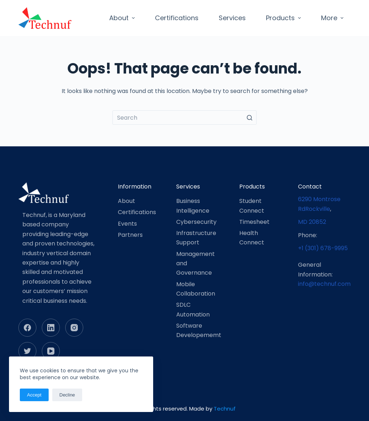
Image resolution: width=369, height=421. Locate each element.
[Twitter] (27, 351)
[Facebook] (27, 328)
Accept (34, 395)
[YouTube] (51, 351)
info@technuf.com (324, 284)
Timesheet (254, 222)
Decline (67, 395)
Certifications (177, 17)
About (123, 17)
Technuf (225, 408)
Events (127, 224)
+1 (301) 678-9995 (323, 248)
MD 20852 (312, 222)
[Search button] (249, 117)
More (333, 17)
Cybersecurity (196, 222)
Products (284, 17)
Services (232, 17)
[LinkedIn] (51, 328)
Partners (130, 235)
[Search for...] (184, 117)
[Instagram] (74, 328)
